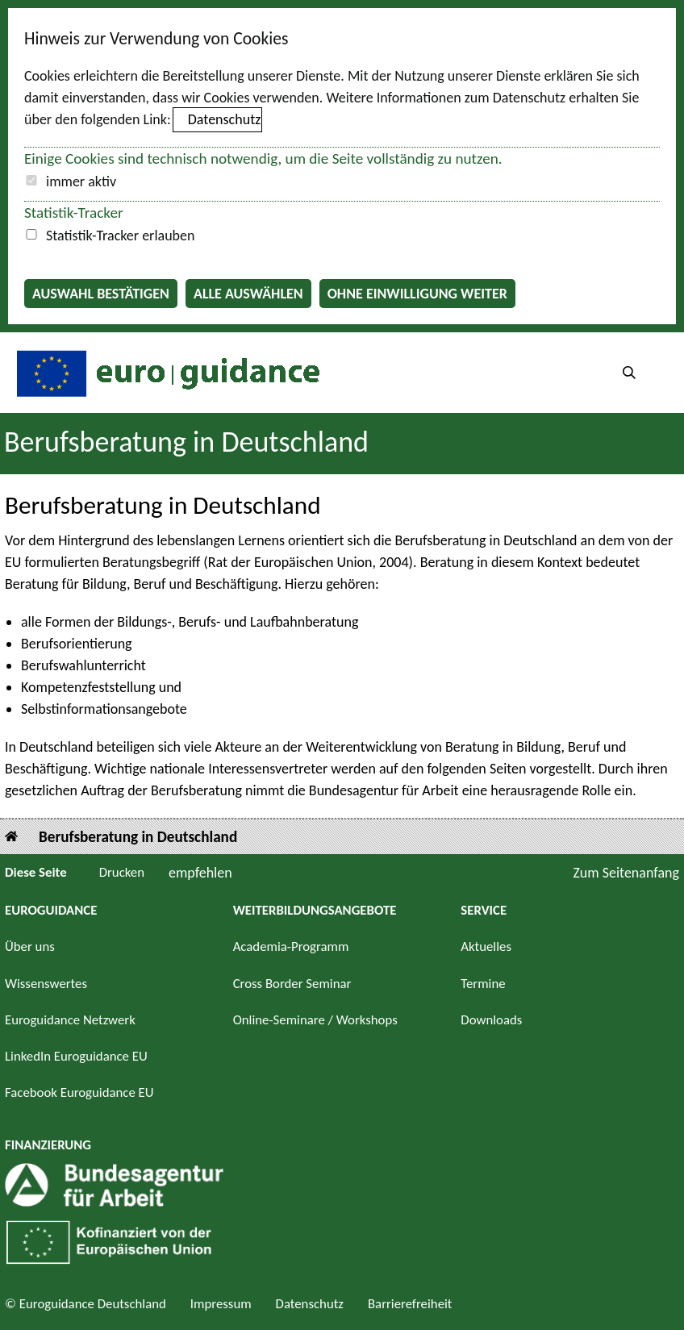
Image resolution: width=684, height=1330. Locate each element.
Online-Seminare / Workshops (315, 1019)
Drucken (121, 872)
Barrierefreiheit (410, 1303)
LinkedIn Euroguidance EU (76, 1056)
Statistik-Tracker (73, 212)
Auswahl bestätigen (100, 293)
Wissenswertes (46, 983)
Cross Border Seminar (292, 983)
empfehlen (200, 873)
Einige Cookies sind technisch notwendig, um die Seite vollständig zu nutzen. (263, 158)
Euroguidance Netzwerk (70, 1019)
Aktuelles (486, 946)
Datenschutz (224, 119)
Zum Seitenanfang (626, 873)
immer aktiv (81, 181)
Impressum (221, 1303)
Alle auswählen (248, 293)
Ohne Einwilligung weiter (417, 293)
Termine (483, 983)
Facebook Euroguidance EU (79, 1092)
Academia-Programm (291, 946)
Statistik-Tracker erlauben (120, 235)
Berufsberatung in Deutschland (138, 837)
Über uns (30, 946)
